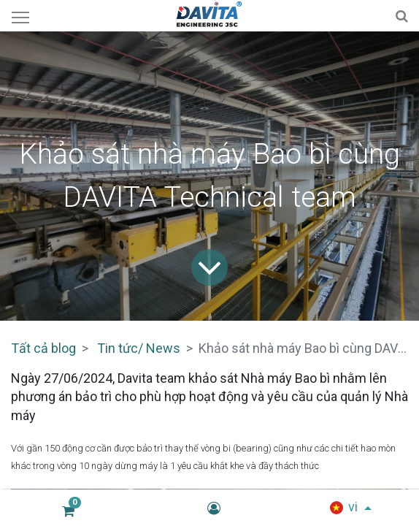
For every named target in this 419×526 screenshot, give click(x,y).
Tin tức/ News (138, 348)
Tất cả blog (43, 348)
